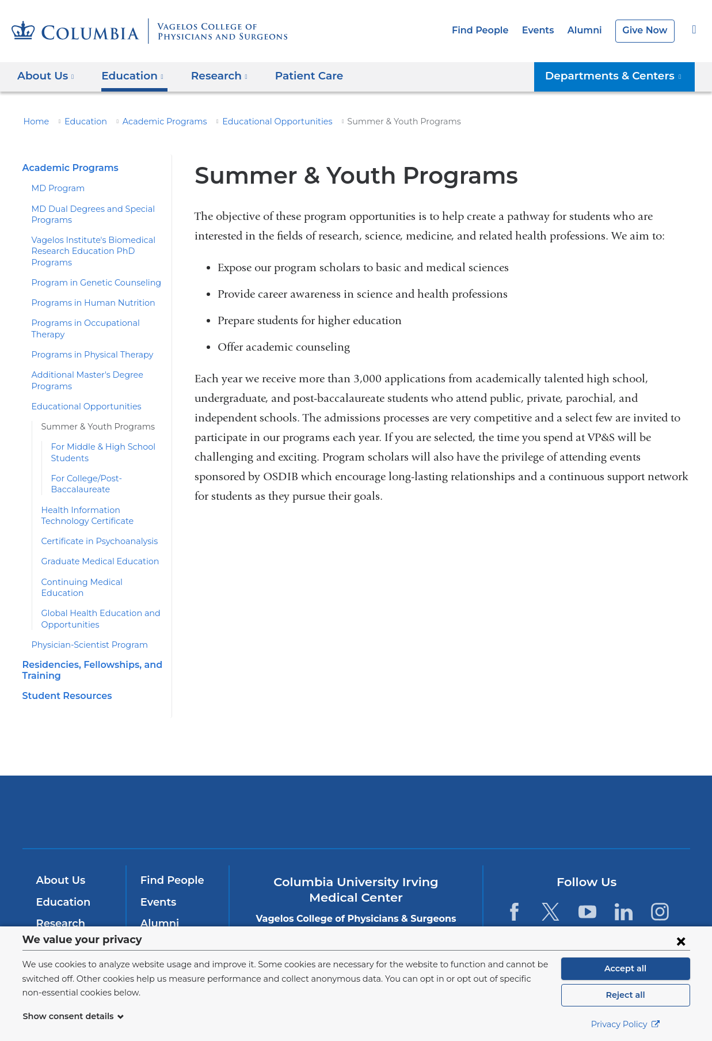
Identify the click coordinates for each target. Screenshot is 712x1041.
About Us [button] (45, 76)
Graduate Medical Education (93, 550)
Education (79, 121)
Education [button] (128, 76)
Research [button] (212, 76)
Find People (490, 30)
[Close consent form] (681, 941)
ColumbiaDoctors (521, 789)
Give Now (646, 30)
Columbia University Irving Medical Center (200, 789)
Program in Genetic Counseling (89, 282)
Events (544, 30)
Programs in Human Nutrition (85, 302)
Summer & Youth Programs (91, 415)
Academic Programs (150, 121)
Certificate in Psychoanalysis (94, 530)
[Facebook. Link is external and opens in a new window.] (514, 889)
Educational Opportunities (250, 121)
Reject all (625, 995)
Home (34, 121)
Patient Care (295, 76)
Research (59, 901)
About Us (59, 858)
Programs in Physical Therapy (87, 343)
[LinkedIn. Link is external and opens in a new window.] (623, 889)
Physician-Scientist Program (83, 622)
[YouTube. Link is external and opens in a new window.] (587, 889)
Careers (159, 923)
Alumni (588, 30)
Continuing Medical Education (96, 570)
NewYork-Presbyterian (356, 797)
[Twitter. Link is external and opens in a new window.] (550, 889)
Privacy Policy (625, 1024)
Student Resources (64, 674)
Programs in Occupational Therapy (95, 323)
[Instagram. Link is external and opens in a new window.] (660, 889)
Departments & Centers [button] (621, 76)
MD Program (55, 188)
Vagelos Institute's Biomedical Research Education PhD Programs (86, 251)
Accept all (625, 968)
